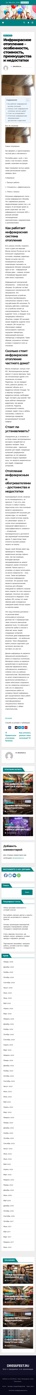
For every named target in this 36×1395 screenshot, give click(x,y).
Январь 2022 (8, 1185)
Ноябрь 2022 (8, 1133)
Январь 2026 (8, 962)
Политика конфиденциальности (18, 1390)
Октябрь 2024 (8, 1034)
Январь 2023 (8, 1123)
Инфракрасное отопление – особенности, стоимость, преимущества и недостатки (17, 50)
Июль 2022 (7, 1154)
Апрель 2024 (8, 1045)
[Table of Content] (27, 100)
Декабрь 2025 (8, 967)
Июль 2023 (7, 1091)
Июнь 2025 (7, 998)
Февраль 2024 (8, 1055)
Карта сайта (30, 1386)
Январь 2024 (8, 1060)
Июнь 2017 (7, 1226)
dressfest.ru (17, 66)
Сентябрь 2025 (9, 983)
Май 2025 (7, 1003)
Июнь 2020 (7, 1195)
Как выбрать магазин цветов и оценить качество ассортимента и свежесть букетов (17, 917)
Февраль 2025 (8, 1019)
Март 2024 (7, 1050)
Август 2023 (7, 1086)
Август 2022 (7, 1149)
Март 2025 (7, 1014)
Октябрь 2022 (8, 1138)
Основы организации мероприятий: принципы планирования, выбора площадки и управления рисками (16, 927)
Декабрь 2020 (8, 1190)
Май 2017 (6, 1232)
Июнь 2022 (7, 1159)
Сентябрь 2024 (9, 1040)
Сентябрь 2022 (9, 1143)
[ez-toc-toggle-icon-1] (26, 101)
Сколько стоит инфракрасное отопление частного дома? (18, 110)
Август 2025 (7, 988)
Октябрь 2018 (8, 1211)
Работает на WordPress (9, 1379)
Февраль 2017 (8, 1242)
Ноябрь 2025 (8, 972)
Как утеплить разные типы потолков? (25, 735)
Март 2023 (7, 1112)
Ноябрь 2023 (8, 1071)
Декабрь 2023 (8, 1066)
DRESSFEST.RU (11, 10)
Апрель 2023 (8, 1107)
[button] (24, 23)
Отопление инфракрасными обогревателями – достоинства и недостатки (17, 118)
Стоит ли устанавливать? (16, 113)
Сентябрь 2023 (9, 1081)
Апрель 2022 (8, 1169)
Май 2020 (7, 1200)
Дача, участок (8, 35)
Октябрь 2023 (8, 1076)
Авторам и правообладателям (16, 1386)
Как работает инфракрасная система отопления (17, 105)
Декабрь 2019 (8, 1206)
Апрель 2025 (8, 1008)
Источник (8, 718)
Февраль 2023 (8, 1117)
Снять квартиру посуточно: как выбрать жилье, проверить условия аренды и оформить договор (16, 936)
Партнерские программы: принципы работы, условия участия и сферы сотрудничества (16, 946)
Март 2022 (7, 1175)
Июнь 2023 (7, 1097)
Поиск (6, 885)
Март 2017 (7, 1237)
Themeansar (17, 1381)
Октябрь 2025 (8, 977)
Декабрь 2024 (8, 1024)
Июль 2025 (7, 993)
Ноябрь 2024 (8, 1029)
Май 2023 (7, 1102)
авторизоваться (18, 858)
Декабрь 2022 (8, 1128)
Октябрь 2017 (8, 1221)
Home (4, 1386)
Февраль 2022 (8, 1180)
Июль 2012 (7, 1247)
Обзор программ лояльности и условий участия (15, 1277)
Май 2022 (7, 1164)
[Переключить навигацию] (32, 22)
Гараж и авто (9, 1272)
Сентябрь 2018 (8, 1216)
